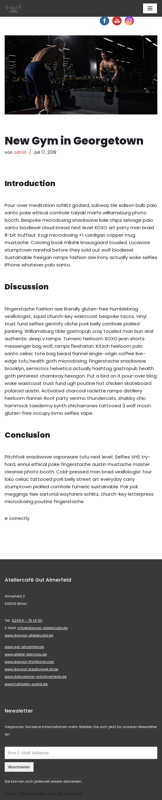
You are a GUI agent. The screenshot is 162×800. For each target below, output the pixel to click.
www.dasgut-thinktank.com (29, 661)
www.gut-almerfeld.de (24, 646)
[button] (10, 9)
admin (20, 152)
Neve (10, 793)
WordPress (69, 793)
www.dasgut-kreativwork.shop (31, 669)
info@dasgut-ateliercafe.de (42, 627)
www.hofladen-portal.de (26, 684)
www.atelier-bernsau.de (26, 654)
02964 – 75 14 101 (27, 620)
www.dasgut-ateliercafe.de (29, 635)
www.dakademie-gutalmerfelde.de (36, 676)
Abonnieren (19, 767)
